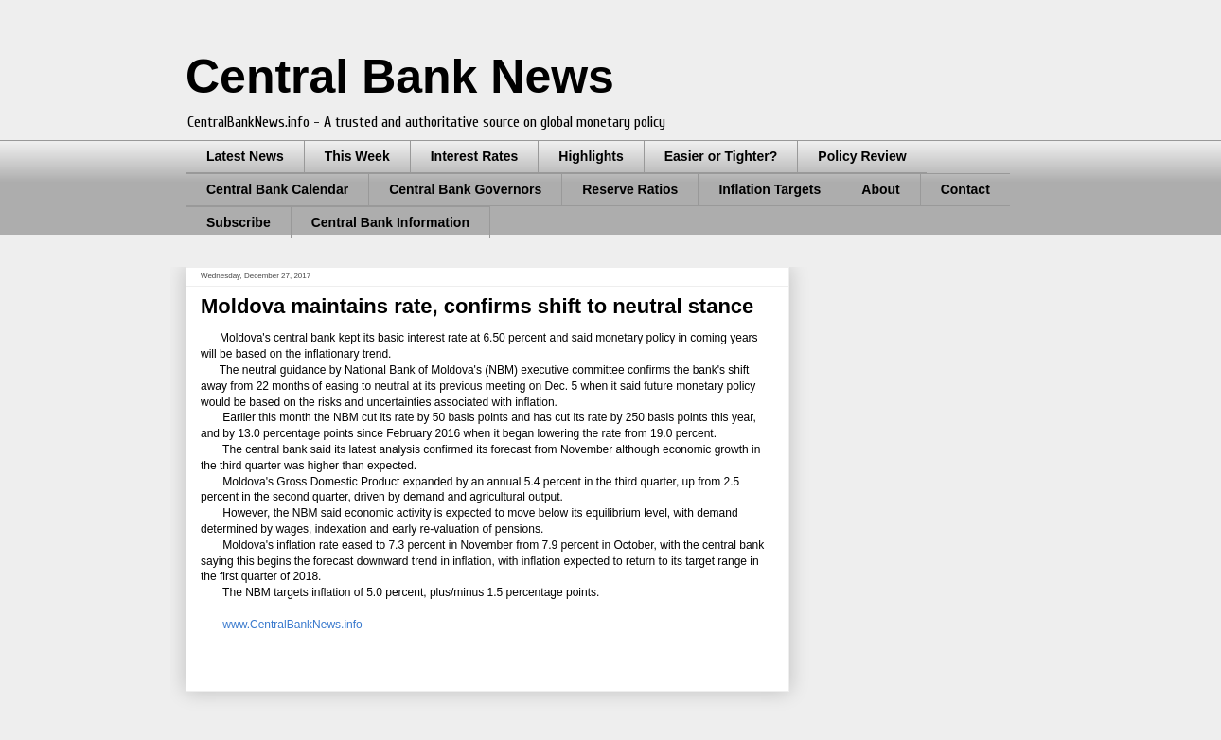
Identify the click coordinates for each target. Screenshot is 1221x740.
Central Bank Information (390, 222)
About (880, 189)
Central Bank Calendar (277, 189)
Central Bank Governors (465, 189)
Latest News (245, 156)
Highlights (590, 156)
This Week (357, 156)
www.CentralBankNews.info (292, 624)
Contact (965, 189)
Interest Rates (475, 156)
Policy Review (862, 156)
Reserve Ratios (630, 189)
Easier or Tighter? (721, 156)
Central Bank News (400, 76)
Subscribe (238, 222)
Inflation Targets (769, 189)
